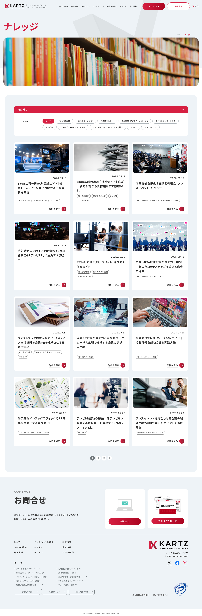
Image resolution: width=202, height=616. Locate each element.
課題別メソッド (54, 592)
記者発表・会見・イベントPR (69, 569)
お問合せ (178, 6)
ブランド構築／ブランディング (28, 569)
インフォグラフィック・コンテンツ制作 (108, 127)
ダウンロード (154, 6)
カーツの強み (62, 6)
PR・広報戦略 (64, 121)
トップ (17, 542)
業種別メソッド (27, 592)
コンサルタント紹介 (109, 6)
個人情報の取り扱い (140, 595)
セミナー (123, 6)
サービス (18, 563)
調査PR (134, 127)
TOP (179, 35)
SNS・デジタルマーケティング (73, 127)
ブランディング (150, 127)
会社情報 (66, 548)
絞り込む (23, 109)
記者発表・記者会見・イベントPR (134, 121)
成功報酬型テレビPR (67, 573)
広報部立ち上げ (107, 121)
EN (197, 6)
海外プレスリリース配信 (165, 121)
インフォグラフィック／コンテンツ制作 (31, 577)
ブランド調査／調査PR (67, 585)
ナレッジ (96, 6)
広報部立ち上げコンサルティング (29, 585)
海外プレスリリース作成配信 (28, 581)
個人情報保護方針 (160, 595)
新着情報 (66, 542)
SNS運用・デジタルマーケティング (30, 573)
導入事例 (74, 6)
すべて (48, 121)
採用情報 (66, 553)
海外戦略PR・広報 (85, 121)
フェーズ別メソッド (81, 592)
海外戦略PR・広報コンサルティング (72, 577)
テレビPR (49, 127)
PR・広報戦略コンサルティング (70, 581)
